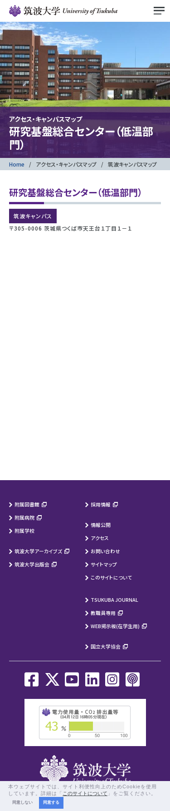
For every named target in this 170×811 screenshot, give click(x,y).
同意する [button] (51, 802)
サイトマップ (104, 564)
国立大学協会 (106, 646)
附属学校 (24, 530)
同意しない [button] (22, 802)
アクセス (100, 537)
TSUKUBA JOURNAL (114, 599)
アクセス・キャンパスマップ (66, 164)
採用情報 (101, 504)
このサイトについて (111, 577)
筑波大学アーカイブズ (38, 551)
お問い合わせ (105, 551)
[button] (159, 794)
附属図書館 (27, 504)
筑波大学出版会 (32, 564)
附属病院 (24, 517)
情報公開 (101, 524)
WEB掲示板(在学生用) (115, 625)
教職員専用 (103, 612)
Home (16, 164)
